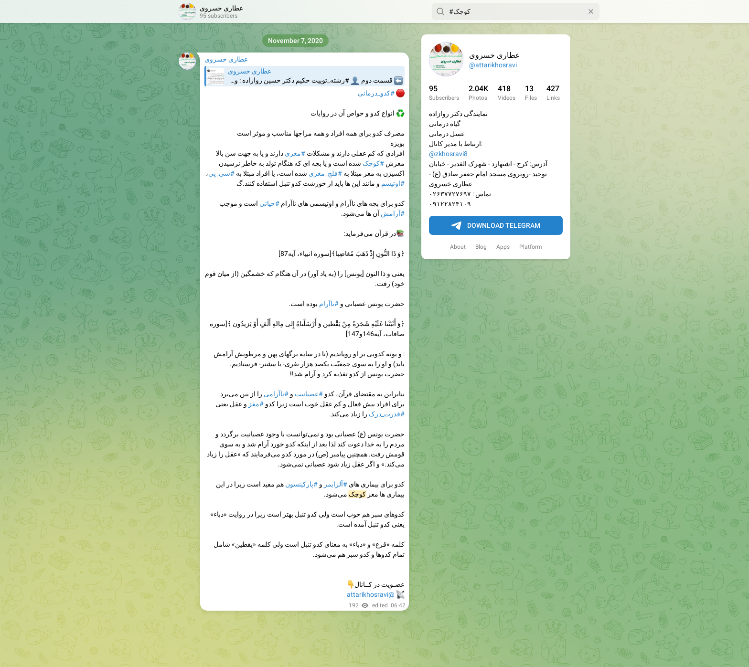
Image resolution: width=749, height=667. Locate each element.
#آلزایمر (335, 484)
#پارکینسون (301, 484)
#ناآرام (329, 303)
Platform (530, 247)
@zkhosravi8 (448, 154)
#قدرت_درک (387, 414)
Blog (481, 247)
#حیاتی (269, 203)
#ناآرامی (276, 394)
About (458, 247)
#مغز (256, 404)
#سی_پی (221, 173)
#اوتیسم (393, 183)
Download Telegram (495, 226)
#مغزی (295, 153)
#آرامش (393, 213)
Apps (503, 247)
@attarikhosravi (493, 65)
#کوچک (373, 163)
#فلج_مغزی (325, 173)
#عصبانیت (309, 394)
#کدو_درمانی (376, 93)
